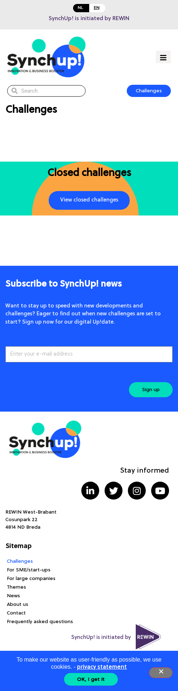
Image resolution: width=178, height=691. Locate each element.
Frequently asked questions (40, 621)
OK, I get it (91, 679)
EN (97, 8)
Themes (16, 587)
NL (80, 8)
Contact (16, 613)
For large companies (31, 578)
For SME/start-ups (28, 569)
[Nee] (161, 672)
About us (17, 604)
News (13, 595)
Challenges (20, 561)
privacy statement (102, 667)
